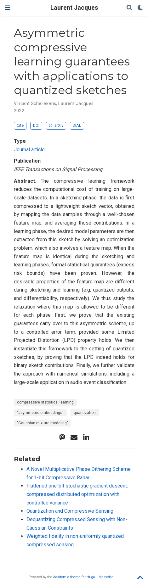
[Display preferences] (140, 8)
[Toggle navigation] (7, 7)
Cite (20, 125)
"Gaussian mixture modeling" (42, 423)
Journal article (29, 150)
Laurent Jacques (74, 7)
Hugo (91, 577)
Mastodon (106, 577)
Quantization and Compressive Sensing (69, 511)
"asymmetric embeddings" (40, 412)
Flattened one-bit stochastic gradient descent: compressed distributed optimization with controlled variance (77, 494)
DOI (36, 125)
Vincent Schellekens (35, 103)
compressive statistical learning (45, 402)
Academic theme (67, 577)
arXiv (56, 125)
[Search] (129, 8)
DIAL (77, 125)
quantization (85, 412)
